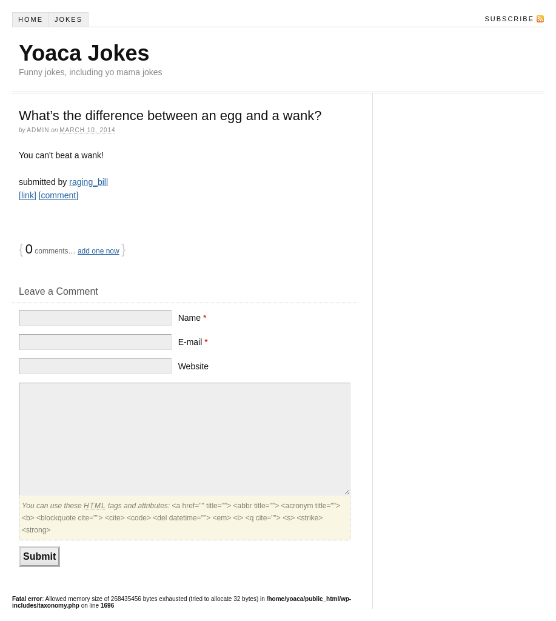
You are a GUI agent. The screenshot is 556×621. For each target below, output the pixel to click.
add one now (98, 251)
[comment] (58, 195)
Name (192, 318)
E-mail (193, 342)
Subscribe (509, 18)
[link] (27, 195)
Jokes (68, 19)
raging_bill (88, 182)
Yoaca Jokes (84, 53)
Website (193, 366)
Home (30, 19)
